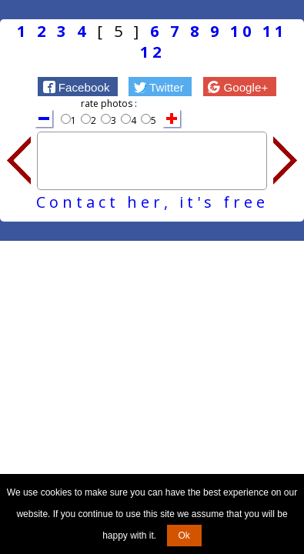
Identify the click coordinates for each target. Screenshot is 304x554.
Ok (184, 535)
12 (152, 52)
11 (274, 31)
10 (242, 31)
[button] (78, 86)
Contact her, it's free (152, 202)
